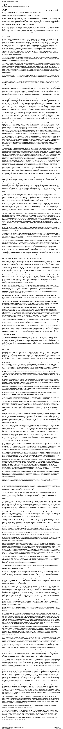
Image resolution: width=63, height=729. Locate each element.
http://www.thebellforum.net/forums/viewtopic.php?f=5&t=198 (15, 6)
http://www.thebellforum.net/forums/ (10, 1)
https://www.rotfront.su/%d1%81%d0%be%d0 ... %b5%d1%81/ (18, 722)
